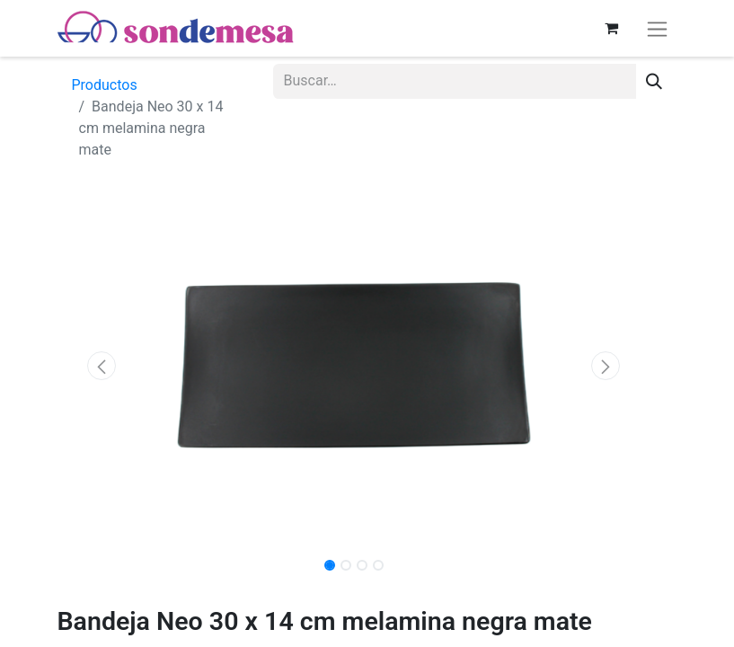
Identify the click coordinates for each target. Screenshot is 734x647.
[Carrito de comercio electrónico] (612, 28)
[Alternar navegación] (657, 28)
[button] (101, 365)
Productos (104, 84)
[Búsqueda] (654, 81)
